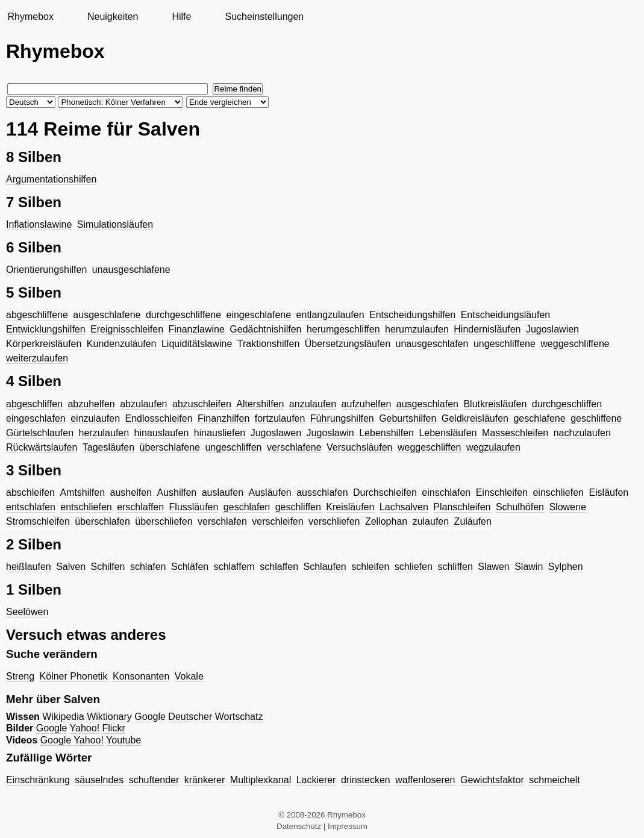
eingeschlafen (36, 418)
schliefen (414, 566)
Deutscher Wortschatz (215, 716)
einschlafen (446, 492)
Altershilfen (260, 404)
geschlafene (539, 418)
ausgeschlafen (427, 404)
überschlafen (102, 521)
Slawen (493, 566)
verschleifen (277, 521)
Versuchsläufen (359, 447)
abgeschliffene (37, 315)
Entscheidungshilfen (412, 315)
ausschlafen (322, 492)
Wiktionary (109, 716)
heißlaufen (28, 566)
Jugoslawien (552, 329)
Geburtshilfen (407, 418)
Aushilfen (176, 492)
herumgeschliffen (343, 329)
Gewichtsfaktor (492, 780)
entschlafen (30, 507)
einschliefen (558, 492)
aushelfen (131, 492)
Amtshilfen (82, 492)
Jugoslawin (330, 433)
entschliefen (85, 507)
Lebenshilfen (386, 433)
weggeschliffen (429, 447)
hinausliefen (219, 433)
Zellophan (386, 521)
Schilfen (108, 566)
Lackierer (316, 780)
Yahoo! (85, 728)
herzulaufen (104, 433)
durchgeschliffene (183, 315)
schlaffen (279, 566)
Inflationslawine (39, 224)
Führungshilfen (342, 418)
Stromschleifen (38, 521)
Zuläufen (473, 521)
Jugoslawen (276, 433)
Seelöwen (27, 612)
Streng (20, 676)
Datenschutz (299, 826)
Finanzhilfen (223, 418)
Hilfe (181, 16)
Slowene (567, 507)
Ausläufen (270, 492)
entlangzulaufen (330, 315)
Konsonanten (141, 676)
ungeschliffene (505, 344)
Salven (71, 566)
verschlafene (294, 447)
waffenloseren (425, 780)
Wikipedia (63, 716)
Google (150, 716)
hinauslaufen (161, 433)
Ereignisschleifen (126, 329)
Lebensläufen (448, 433)
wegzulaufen (493, 447)
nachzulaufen (582, 433)
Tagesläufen (108, 447)
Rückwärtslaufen (41, 447)
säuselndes (99, 780)
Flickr (113, 728)
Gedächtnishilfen (265, 329)
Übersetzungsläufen (347, 344)
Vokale (189, 676)
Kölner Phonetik (74, 676)
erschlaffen (140, 507)
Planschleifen (461, 507)
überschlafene (169, 447)
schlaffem (234, 566)
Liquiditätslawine (196, 344)
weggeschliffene (574, 344)
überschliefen (163, 521)
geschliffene (596, 418)
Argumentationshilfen (51, 179)
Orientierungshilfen (46, 269)
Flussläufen (194, 507)
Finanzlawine (196, 329)
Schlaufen (325, 566)
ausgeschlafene (106, 315)
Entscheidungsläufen (506, 315)
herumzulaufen (417, 329)
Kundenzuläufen (122, 344)
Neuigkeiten (113, 16)
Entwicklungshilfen (46, 329)
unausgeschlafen (432, 344)
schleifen (370, 566)
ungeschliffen (233, 447)
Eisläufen (608, 492)
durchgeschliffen (567, 404)
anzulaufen (312, 404)
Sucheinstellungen (264, 16)
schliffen (454, 566)
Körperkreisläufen (43, 344)
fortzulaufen (280, 418)
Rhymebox (30, 16)
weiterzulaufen (37, 358)
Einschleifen (502, 492)
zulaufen (431, 521)
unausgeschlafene (131, 269)
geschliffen (298, 507)
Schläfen (189, 566)
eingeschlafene (258, 315)
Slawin (528, 566)
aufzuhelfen (367, 404)
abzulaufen (143, 404)
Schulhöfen (520, 507)
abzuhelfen (90, 404)
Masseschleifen (515, 433)
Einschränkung (38, 780)
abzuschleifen (201, 404)
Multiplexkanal (260, 780)
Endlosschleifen (159, 418)
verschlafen (222, 521)
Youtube (123, 740)
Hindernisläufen (487, 329)
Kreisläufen (350, 507)
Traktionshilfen (268, 344)
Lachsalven (404, 507)
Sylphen (565, 566)
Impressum (347, 826)
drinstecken (365, 780)
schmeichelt (554, 780)
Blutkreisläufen (495, 404)
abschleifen (30, 492)
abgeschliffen (34, 404)
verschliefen (334, 521)
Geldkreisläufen (475, 418)
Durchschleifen (385, 492)
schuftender (154, 780)
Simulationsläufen (115, 224)
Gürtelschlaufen (39, 433)
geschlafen (247, 507)
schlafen (148, 566)
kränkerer (204, 780)
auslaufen (222, 492)
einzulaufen (95, 418)
